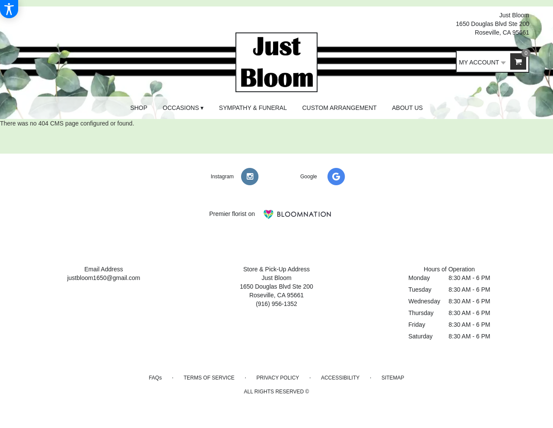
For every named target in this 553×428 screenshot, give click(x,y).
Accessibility (340, 378)
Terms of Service (209, 378)
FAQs (155, 378)
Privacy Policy (277, 378)
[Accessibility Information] (9, 9)
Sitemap (392, 378)
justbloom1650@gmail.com (103, 277)
